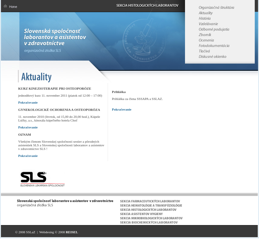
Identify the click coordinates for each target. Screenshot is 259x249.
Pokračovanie (28, 102)
